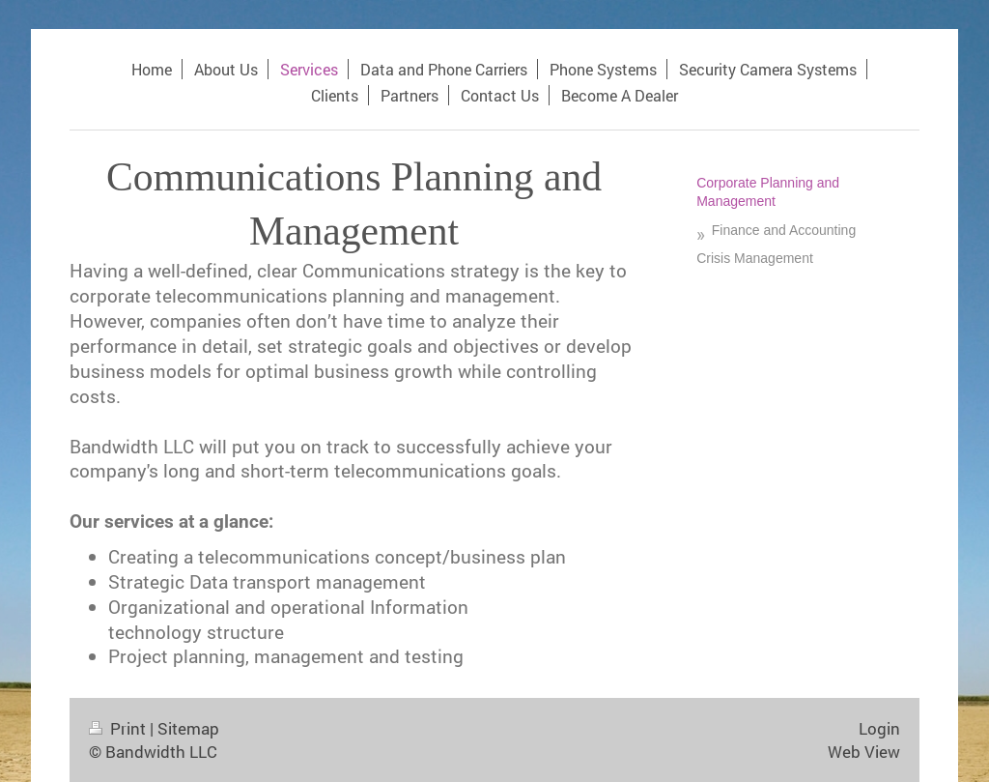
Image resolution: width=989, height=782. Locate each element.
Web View (864, 751)
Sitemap (188, 728)
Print (119, 728)
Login (879, 728)
